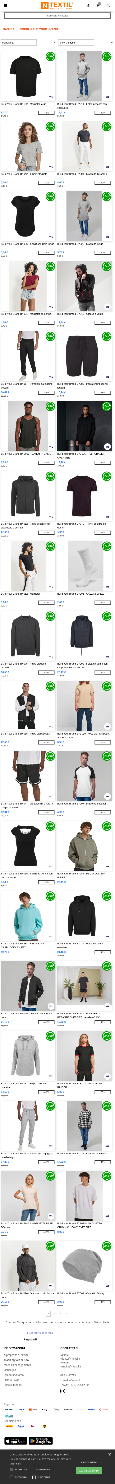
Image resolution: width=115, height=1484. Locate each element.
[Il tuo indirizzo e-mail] (50, 1332)
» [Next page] (66, 1313)
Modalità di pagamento (17, 1364)
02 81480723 (68, 1375)
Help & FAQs (11, 1379)
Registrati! (30, 1339)
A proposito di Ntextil (16, 1355)
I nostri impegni (13, 1384)
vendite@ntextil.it (70, 1366)
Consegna (10, 1369)
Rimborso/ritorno (14, 1374)
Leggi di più (15, 1463)
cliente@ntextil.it (70, 1358)
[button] (88, 5)
